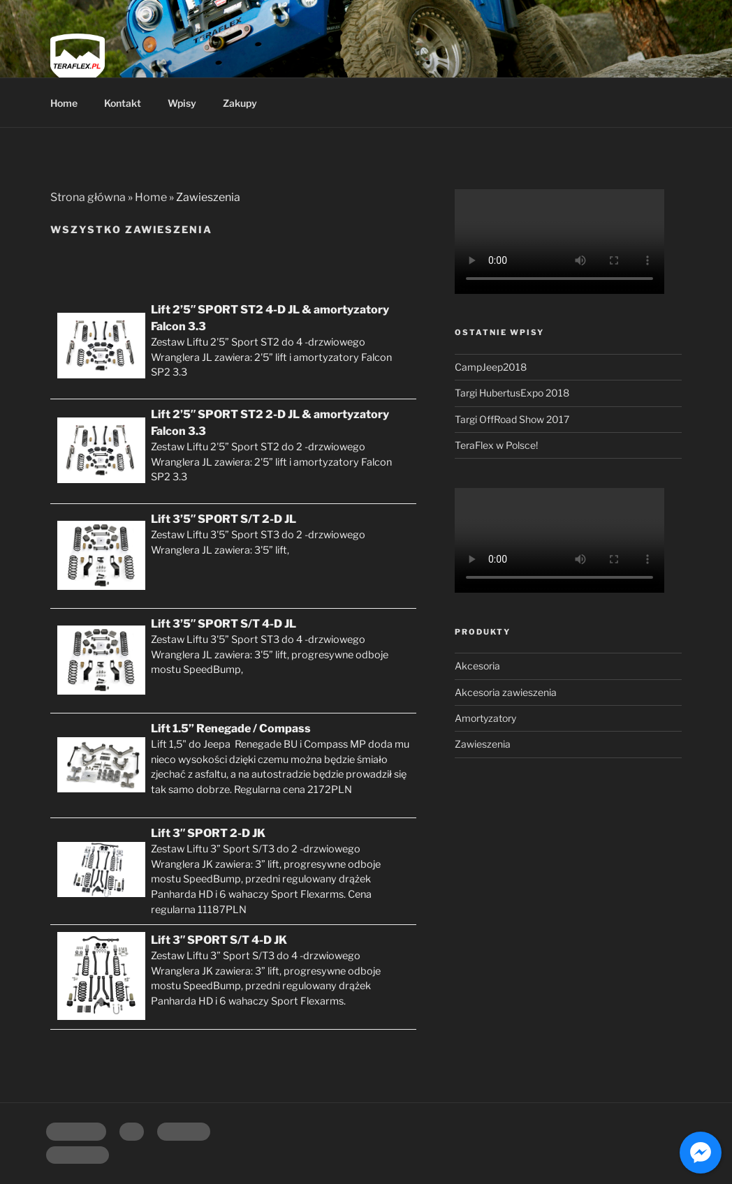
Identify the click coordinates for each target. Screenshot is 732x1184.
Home (64, 103)
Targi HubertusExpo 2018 (512, 393)
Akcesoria (477, 666)
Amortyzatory (485, 718)
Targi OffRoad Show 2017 (512, 419)
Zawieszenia (483, 744)
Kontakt (122, 103)
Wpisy (182, 103)
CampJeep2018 (491, 367)
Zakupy (240, 103)
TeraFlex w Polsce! (496, 445)
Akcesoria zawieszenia (506, 692)
